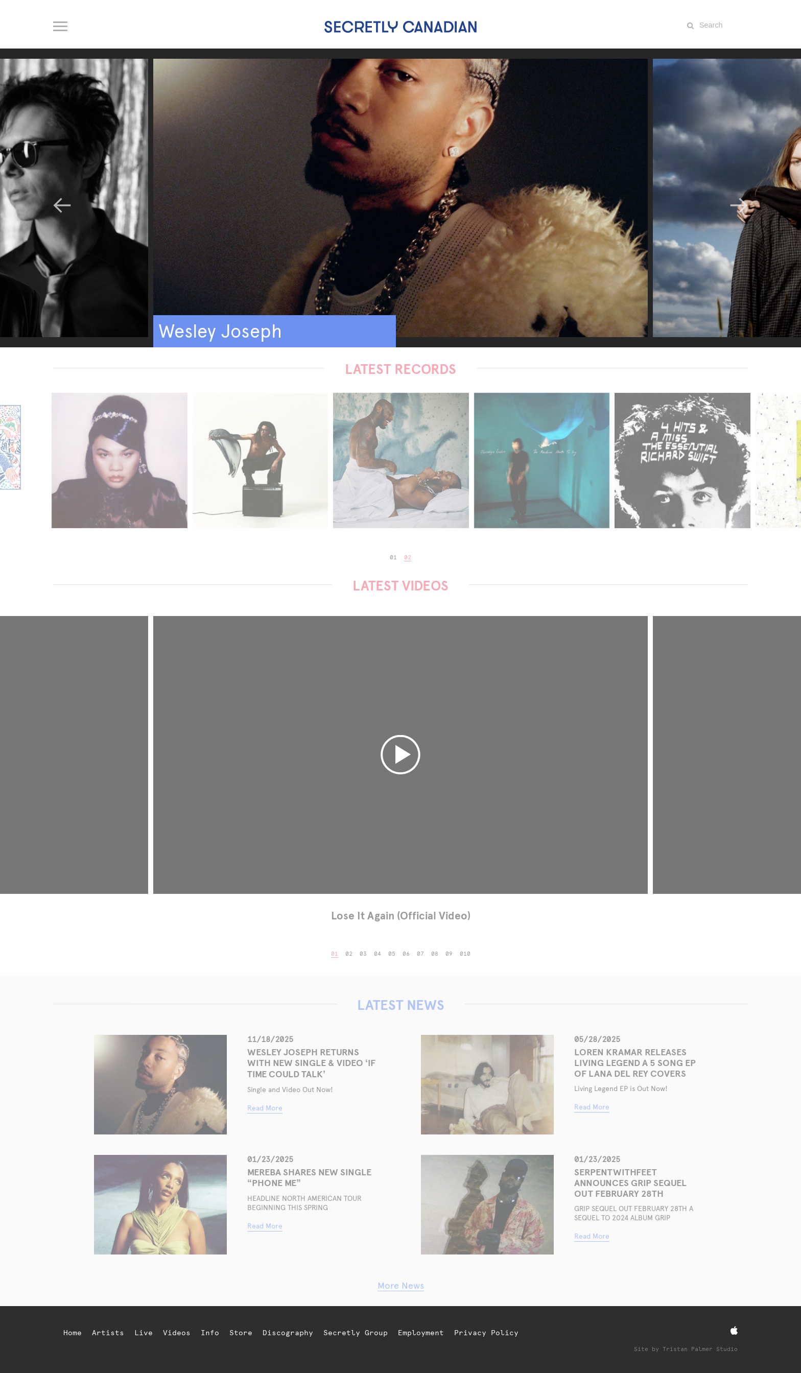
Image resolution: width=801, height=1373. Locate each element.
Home (72, 1332)
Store (240, 1332)
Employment (421, 1332)
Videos (177, 1332)
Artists (108, 1332)
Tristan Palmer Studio (700, 1349)
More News (401, 1285)
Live (143, 1332)
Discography (288, 1332)
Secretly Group (355, 1332)
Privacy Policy (486, 1332)
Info (210, 1332)
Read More (264, 1107)
